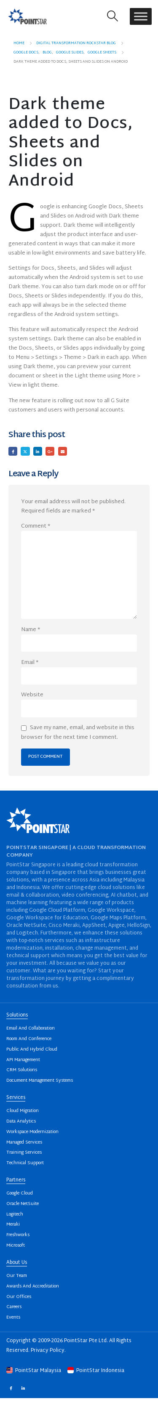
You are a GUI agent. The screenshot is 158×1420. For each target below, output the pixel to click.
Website (32, 695)
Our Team (16, 1276)
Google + (50, 451)
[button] (112, 16)
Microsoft (15, 1246)
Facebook (12, 451)
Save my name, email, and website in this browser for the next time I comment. (77, 732)
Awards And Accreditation (32, 1286)
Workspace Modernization (32, 1132)
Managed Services (24, 1143)
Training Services (24, 1153)
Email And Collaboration (30, 1028)
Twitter (25, 451)
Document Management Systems (39, 1081)
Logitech (14, 1214)
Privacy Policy (47, 1350)
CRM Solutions (21, 1070)
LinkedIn (37, 451)
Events (13, 1318)
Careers (13, 1307)
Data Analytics (21, 1121)
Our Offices (18, 1297)
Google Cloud (19, 1193)
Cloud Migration (22, 1111)
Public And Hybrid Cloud (31, 1050)
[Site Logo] (27, 16)
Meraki (13, 1225)
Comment (35, 526)
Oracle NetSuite (22, 1204)
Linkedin (23, 1388)
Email (62, 451)
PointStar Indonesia (95, 1370)
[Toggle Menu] (140, 16)
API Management (23, 1060)
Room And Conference (28, 1039)
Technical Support (25, 1163)
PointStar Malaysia (34, 1370)
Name (30, 629)
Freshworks (17, 1235)
